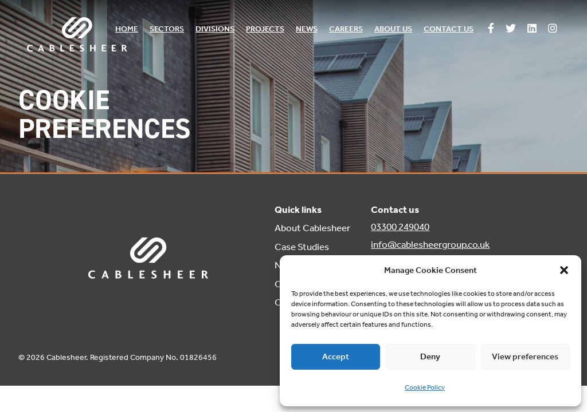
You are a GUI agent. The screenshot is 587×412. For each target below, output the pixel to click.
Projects (265, 29)
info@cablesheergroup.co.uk (430, 244)
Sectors (167, 29)
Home (126, 29)
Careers (346, 29)
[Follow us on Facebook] (491, 29)
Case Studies (302, 246)
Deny (430, 356)
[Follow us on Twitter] (511, 29)
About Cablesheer (312, 227)
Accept (335, 356)
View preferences (525, 356)
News (307, 29)
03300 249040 (400, 226)
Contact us (448, 29)
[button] (564, 270)
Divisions (214, 29)
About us (393, 29)
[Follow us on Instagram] (552, 29)
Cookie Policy (425, 387)
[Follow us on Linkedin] (532, 29)
